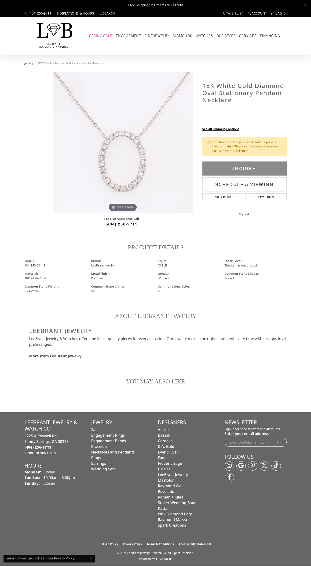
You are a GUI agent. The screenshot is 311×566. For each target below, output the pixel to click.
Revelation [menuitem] (167, 491)
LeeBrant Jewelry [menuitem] (173, 474)
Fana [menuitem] (162, 457)
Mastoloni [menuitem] (167, 480)
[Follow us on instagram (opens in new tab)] (229, 466)
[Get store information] (40, 453)
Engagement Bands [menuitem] (108, 440)
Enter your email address (247, 433)
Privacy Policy (132, 544)
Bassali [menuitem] (164, 435)
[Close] (305, 5)
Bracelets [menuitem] (99, 446)
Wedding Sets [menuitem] (103, 469)
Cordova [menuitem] (165, 440)
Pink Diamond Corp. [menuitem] (176, 514)
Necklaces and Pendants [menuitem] (113, 452)
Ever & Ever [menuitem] (168, 452)
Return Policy (109, 544)
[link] (38, 13)
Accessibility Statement (195, 544)
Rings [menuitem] (96, 457)
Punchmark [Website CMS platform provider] (164, 559)
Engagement (128, 35)
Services (247, 35)
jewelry (29, 63)
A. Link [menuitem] (164, 429)
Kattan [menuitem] (164, 508)
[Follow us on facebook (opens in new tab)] (229, 477)
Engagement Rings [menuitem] (108, 435)
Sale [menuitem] (95, 429)
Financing (270, 35)
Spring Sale (101, 35)
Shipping (223, 197)
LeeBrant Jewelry (103, 265)
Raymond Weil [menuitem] (170, 485)
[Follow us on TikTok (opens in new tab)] (276, 466)
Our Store (226, 35)
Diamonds (182, 35)
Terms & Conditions (160, 544)
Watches (204, 35)
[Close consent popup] (91, 558)
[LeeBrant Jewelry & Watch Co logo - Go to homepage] (53, 36)
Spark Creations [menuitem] (172, 525)
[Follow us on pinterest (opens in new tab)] (252, 466)
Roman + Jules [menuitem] (170, 497)
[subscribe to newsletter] (280, 442)
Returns (266, 197)
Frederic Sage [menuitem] (170, 463)
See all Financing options (220, 129)
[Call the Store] (38, 447)
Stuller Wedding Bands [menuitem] (178, 502)
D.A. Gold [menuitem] (166, 446)
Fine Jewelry (157, 35)
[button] (107, 13)
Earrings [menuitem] (98, 463)
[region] (123, 142)
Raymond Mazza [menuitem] (172, 519)
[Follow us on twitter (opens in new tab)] (264, 466)
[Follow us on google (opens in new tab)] (241, 466)
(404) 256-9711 (122, 223)
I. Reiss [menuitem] (164, 469)
